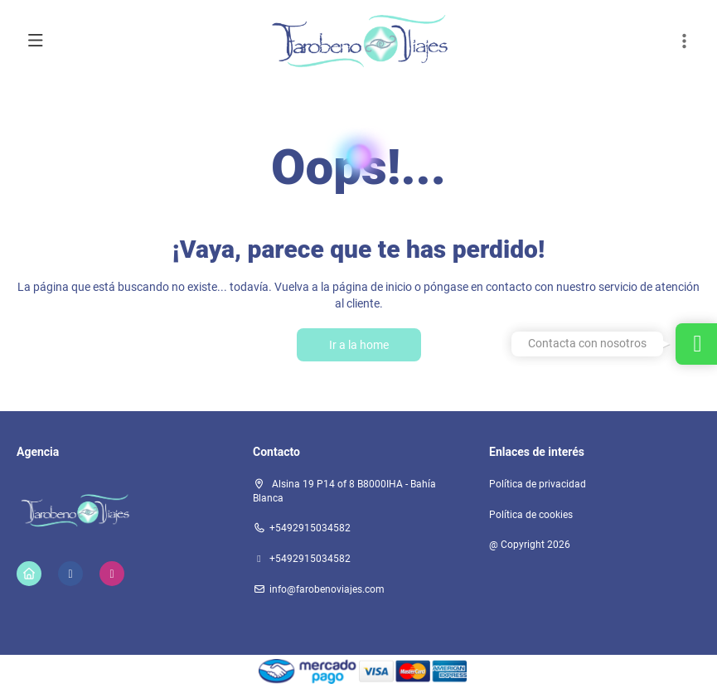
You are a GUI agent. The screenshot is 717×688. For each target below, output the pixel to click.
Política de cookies (531, 515)
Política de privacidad (537, 484)
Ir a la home (359, 344)
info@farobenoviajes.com (327, 589)
